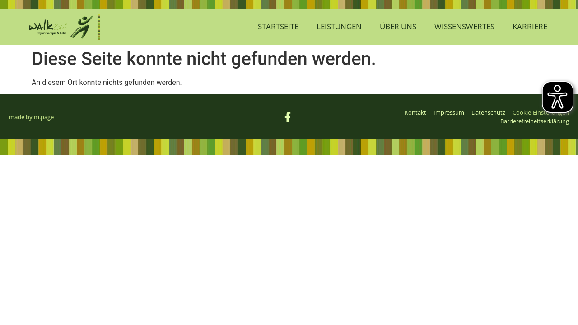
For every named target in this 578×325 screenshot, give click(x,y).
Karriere (530, 26)
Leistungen (339, 26)
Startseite (278, 26)
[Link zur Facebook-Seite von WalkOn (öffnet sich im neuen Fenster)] (289, 117)
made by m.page (31, 117)
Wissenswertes (464, 26)
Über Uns (398, 26)
